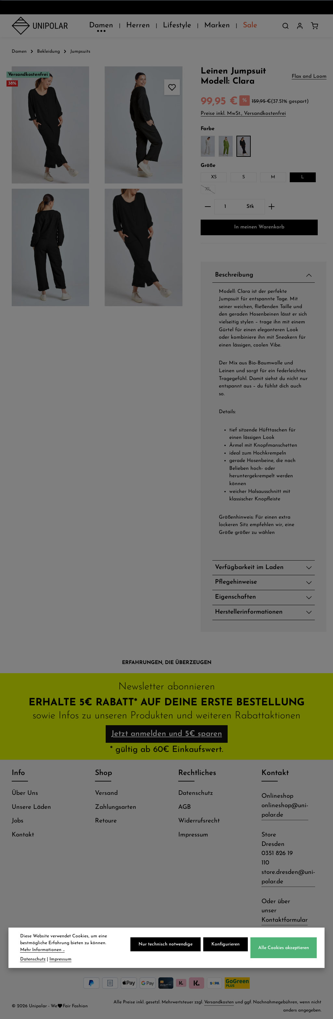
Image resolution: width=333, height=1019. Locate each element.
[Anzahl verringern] (208, 207)
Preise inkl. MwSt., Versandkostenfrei (243, 113)
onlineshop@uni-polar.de (284, 810)
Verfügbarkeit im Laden (249, 567)
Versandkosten (219, 1002)
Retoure (106, 821)
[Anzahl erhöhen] (272, 207)
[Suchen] (285, 25)
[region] (97, 186)
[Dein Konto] (299, 25)
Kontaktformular (284, 920)
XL (210, 190)
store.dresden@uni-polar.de (288, 877)
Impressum (193, 835)
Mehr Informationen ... (42, 961)
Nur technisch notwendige (166, 955)
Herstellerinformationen (249, 612)
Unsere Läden (31, 807)
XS (214, 177)
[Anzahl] (225, 207)
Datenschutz (195, 793)
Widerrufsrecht (199, 821)
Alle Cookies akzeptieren (283, 959)
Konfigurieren (225, 955)
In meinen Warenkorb (259, 227)
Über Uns (25, 793)
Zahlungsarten (115, 807)
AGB (184, 807)
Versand (106, 793)
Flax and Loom (309, 76)
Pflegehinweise (236, 582)
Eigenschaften (235, 597)
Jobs (17, 821)
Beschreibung (234, 275)
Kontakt (23, 835)
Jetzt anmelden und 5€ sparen (166, 734)
